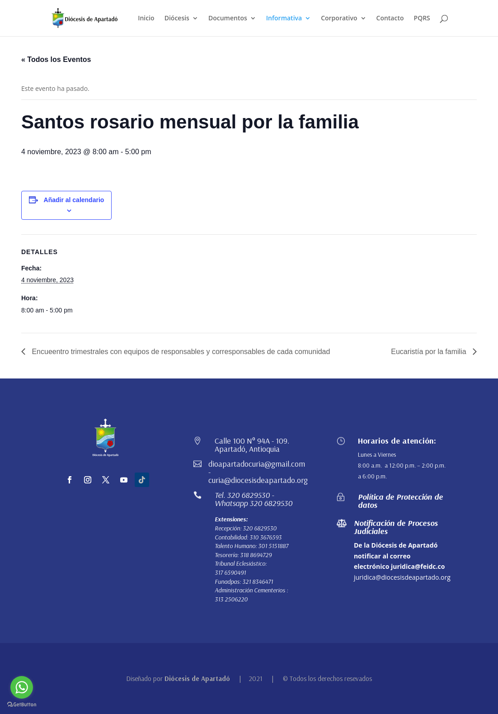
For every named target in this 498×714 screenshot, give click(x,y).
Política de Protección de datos (400, 501)
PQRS (422, 18)
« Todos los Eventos (56, 59)
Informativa (284, 18)
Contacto (390, 18)
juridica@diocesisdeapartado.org (402, 577)
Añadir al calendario (74, 199)
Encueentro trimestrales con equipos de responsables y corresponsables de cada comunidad (180, 351)
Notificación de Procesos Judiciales (396, 527)
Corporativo (339, 18)
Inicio (146, 18)
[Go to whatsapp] (21, 687)
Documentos (227, 18)
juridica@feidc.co (418, 566)
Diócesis (176, 18)
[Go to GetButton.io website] (21, 705)
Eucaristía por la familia (429, 351)
